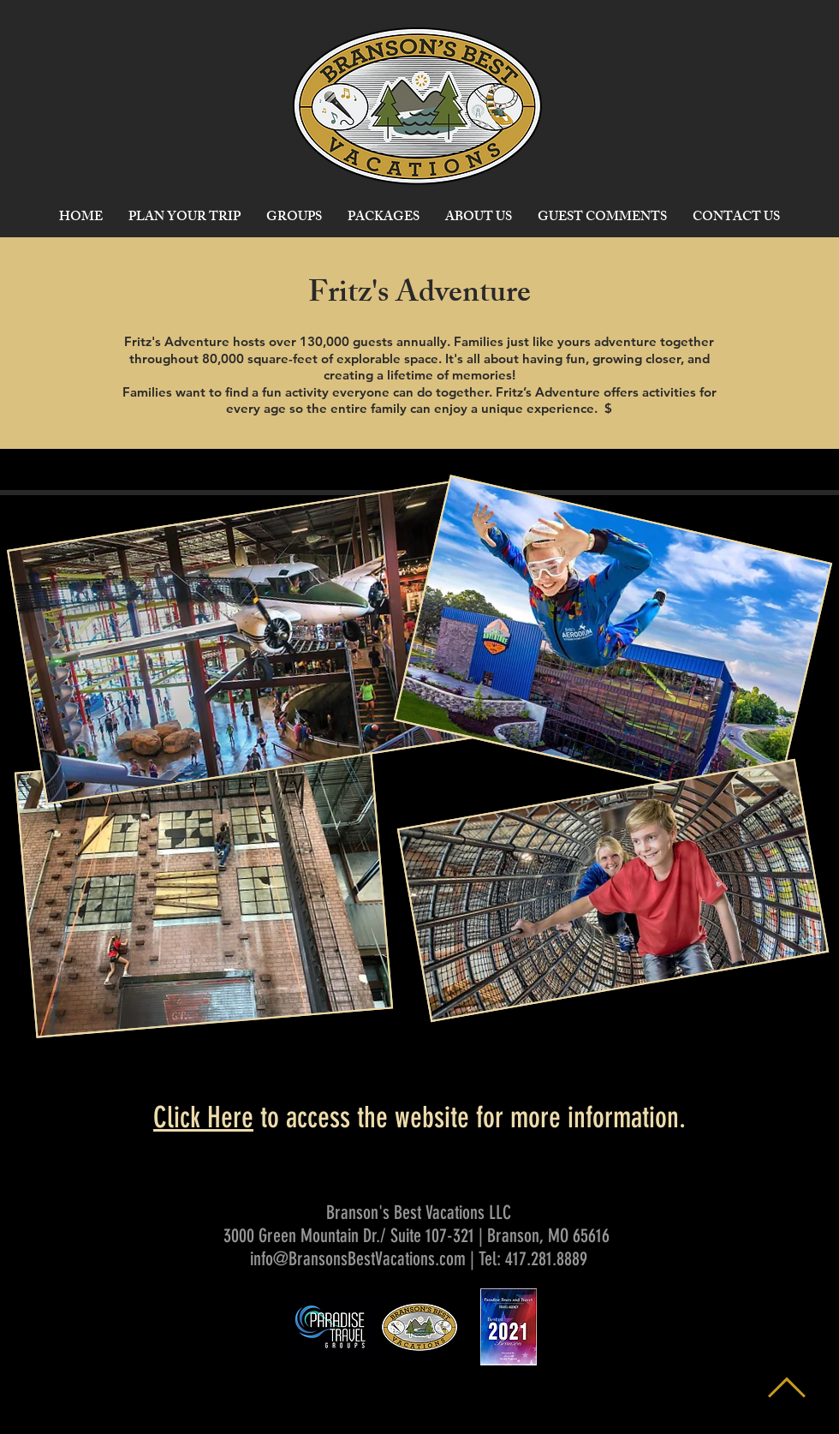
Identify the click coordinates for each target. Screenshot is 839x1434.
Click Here (203, 1117)
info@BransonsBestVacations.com (358, 1258)
